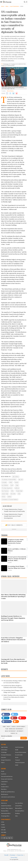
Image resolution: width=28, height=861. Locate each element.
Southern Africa (5, 786)
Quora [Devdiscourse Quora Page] (13, 718)
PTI (2, 64)
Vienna (3, 496)
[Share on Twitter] (10, 93)
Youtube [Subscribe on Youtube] (22, 718)
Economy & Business (6, 755)
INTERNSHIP (20, 731)
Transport (17, 760)
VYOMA (3, 824)
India (19, 493)
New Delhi (13, 493)
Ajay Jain (21, 479)
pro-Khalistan (5, 485)
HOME (4, 726)
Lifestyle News (18, 805)
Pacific (2, 771)
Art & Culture (4, 750)
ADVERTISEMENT (21, 726)
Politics (3, 762)
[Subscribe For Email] (10, 738)
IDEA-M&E (3, 832)
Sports (16, 757)
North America (4, 794)
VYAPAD (3, 827)
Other (16, 816)
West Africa (3, 789)
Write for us (4, 803)
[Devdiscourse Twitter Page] (4, 838)
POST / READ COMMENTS (14, 525)
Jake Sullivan (15, 476)
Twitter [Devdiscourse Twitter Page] (14, 714)
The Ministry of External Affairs (9, 479)
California (17, 488)
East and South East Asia (6, 776)
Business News (4, 811)
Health (16, 750)
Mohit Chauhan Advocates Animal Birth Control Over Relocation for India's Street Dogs (15, 697)
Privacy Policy (14, 857)
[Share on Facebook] (7, 93)
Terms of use (20, 855)
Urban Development (19, 762)
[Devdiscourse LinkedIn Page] (6, 838)
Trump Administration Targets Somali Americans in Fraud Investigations (13, 516)
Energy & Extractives (6, 760)
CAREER (14, 726)
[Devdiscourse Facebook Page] (2, 838)
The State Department (7, 488)
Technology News (5, 816)
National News (18, 808)
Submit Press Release (6, 805)
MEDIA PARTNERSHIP (10, 731)
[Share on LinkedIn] (13, 93)
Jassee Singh (5, 493)
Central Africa (4, 781)
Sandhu (16, 482)
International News (19, 811)
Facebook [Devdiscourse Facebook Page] (5, 714)
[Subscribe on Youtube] (17, 93)
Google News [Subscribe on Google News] (6, 721)
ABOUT (8, 726)
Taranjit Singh (19, 491)
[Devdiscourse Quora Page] (9, 838)
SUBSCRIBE (23, 738)
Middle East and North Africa (8, 792)
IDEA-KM (3, 830)
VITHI (2, 822)
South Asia (3, 774)
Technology (4, 752)
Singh (17, 485)
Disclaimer (12, 855)
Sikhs (12, 491)
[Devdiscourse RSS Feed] (11, 838)
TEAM (6, 729)
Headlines (17, 813)
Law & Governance (19, 747)
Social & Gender (19, 755)
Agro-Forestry (4, 747)
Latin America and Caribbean (8, 797)
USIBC (10, 482)
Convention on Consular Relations (10, 499)
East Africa (3, 784)
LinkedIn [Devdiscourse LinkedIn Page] (5, 718)
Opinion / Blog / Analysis (7, 808)
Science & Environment (20, 752)
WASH (16, 765)
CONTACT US (14, 733)
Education (3, 757)
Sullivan (9, 496)
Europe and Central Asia (6, 779)
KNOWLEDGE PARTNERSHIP (16, 729)
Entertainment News (6, 813)
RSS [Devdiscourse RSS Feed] (16, 721)
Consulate (4, 482)
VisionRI (6, 855)
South (12, 485)
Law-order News (19, 803)
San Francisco (5, 491)
